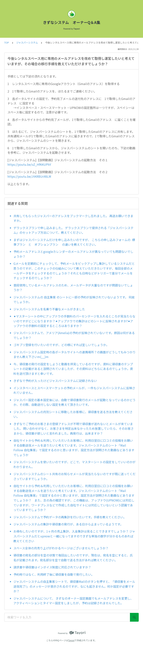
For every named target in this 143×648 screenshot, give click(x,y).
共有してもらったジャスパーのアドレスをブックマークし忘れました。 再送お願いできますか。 (73, 218)
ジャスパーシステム (27, 42)
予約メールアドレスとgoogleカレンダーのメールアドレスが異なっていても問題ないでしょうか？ (73, 254)
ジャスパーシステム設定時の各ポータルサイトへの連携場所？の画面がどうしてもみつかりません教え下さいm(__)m (74, 354)
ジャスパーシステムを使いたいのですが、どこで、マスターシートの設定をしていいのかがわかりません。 (74, 464)
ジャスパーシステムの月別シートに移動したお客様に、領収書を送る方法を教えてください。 (73, 414)
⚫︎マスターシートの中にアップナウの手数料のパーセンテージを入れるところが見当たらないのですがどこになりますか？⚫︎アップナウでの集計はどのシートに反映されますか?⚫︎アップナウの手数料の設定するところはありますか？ (74, 321)
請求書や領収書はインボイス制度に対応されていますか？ (52, 567)
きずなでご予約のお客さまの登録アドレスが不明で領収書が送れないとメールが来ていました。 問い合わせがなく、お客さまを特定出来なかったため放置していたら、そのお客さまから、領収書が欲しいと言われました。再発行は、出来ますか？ (73, 429)
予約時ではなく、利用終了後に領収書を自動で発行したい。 (53, 574)
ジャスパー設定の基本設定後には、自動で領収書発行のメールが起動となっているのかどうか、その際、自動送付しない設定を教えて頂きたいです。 (74, 402)
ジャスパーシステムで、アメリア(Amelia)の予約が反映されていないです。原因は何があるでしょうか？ (74, 335)
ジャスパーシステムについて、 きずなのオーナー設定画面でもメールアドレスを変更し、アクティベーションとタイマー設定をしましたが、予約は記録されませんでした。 (73, 600)
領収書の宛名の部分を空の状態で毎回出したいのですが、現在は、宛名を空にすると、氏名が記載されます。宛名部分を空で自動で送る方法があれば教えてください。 (73, 557)
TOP (6, 42)
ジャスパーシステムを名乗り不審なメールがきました (49, 309)
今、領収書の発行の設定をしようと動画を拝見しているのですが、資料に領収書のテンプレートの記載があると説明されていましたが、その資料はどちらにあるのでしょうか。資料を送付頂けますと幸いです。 (73, 369)
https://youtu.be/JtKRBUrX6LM (29, 176)
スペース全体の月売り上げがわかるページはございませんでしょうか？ (60, 548)
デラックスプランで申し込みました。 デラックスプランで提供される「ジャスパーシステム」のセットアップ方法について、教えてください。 (73, 230)
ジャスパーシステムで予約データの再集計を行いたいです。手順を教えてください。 (69, 517)
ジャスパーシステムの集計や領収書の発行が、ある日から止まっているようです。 (68, 524)
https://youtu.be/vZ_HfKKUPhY (29, 164)
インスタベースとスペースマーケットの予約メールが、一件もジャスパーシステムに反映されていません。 (74, 390)
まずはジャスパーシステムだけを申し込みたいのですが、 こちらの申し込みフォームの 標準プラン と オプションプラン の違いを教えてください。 (74, 242)
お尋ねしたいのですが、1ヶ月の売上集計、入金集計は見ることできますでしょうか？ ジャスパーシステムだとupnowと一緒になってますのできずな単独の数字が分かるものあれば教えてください (74, 536)
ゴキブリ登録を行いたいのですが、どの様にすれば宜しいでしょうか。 (61, 344)
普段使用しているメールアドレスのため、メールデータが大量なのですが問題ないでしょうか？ (73, 287)
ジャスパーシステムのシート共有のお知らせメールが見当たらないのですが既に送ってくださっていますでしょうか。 (74, 476)
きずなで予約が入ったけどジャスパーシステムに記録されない (55, 380)
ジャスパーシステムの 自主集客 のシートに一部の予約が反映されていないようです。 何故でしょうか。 (74, 299)
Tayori (71, 640)
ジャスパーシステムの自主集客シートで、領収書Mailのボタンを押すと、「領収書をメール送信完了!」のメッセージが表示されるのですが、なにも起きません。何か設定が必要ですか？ (74, 586)
